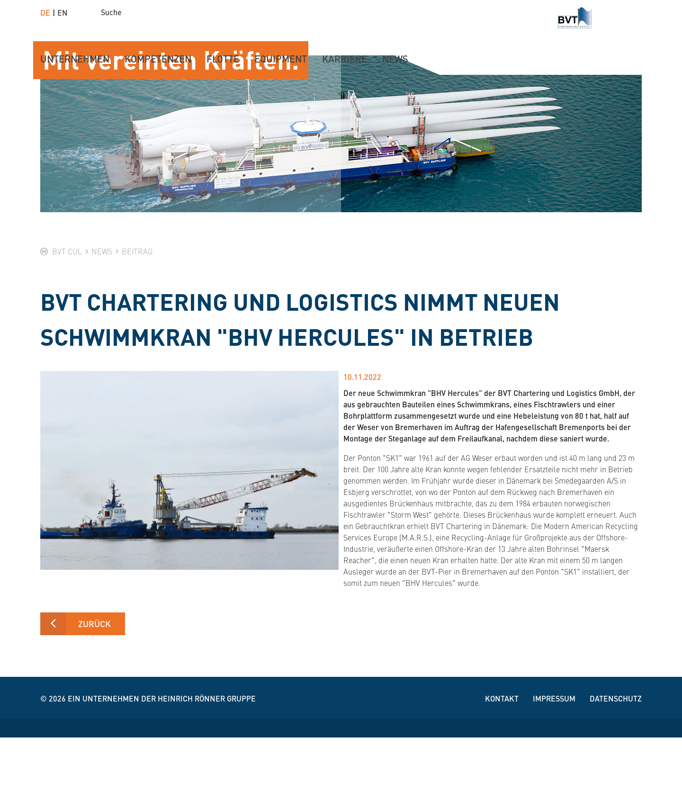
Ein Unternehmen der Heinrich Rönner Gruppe (162, 751)
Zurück (94, 677)
